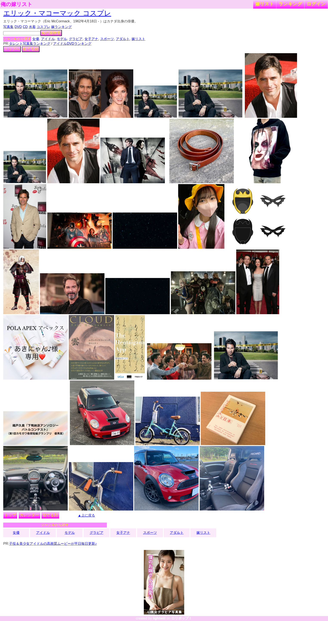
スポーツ (107, 39)
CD (25, 27)
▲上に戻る (86, 515)
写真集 (8, 27)
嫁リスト (264, 4)
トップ (10, 515)
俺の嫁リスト (16, 4)
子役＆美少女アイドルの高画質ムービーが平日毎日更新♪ (53, 543)
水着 (32, 27)
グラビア (76, 39)
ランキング (290, 4)
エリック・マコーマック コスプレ (57, 13)
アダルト (123, 39)
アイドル (48, 39)
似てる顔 (30, 49)
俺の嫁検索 (51, 33)
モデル (62, 39)
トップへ (12, 49)
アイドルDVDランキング (72, 43)
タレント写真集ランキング (29, 43)
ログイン (316, 4)
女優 (35, 39)
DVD (18, 27)
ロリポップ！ (181, 618)
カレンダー (29, 515)
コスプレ (43, 27)
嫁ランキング (61, 27)
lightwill (159, 618)
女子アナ (91, 39)
